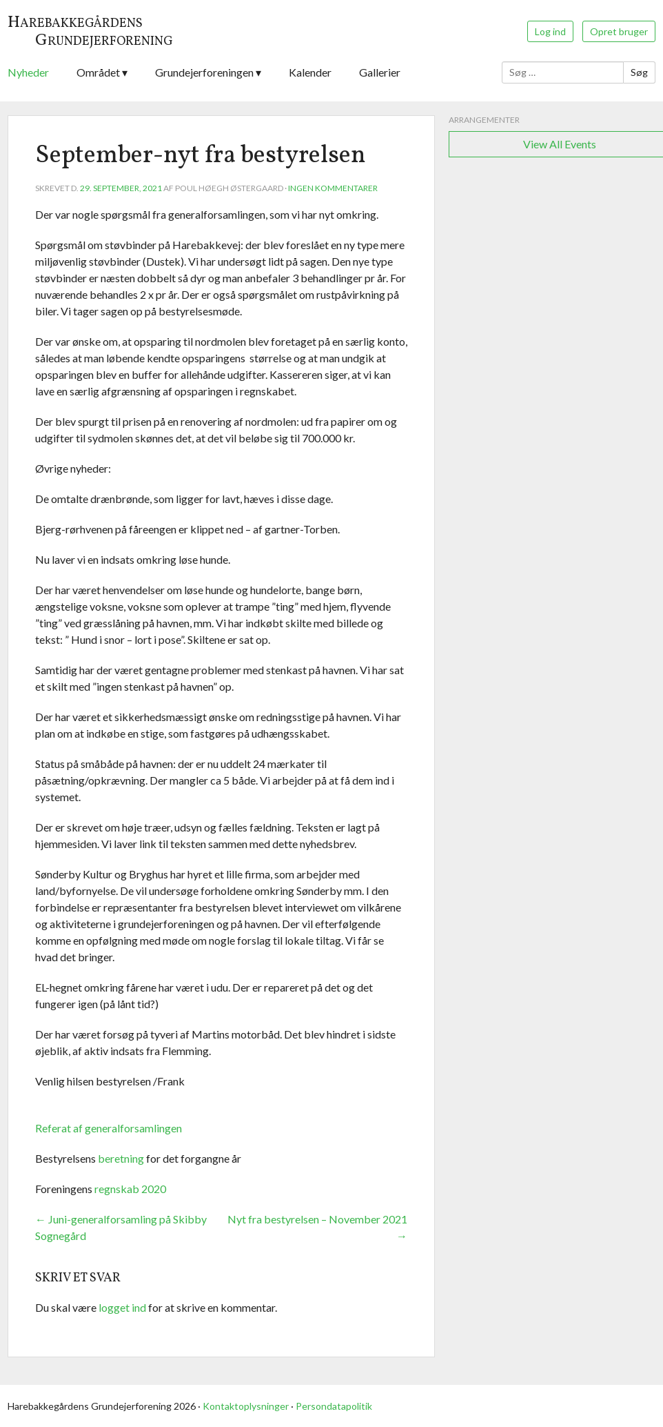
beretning (121, 1158)
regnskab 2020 (130, 1188)
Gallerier (379, 72)
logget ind (122, 1307)
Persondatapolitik (334, 1406)
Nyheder (28, 72)
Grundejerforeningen (204, 72)
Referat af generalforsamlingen (108, 1127)
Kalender (310, 72)
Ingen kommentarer (333, 188)
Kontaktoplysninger (246, 1406)
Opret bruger (619, 31)
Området (98, 72)
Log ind (550, 31)
